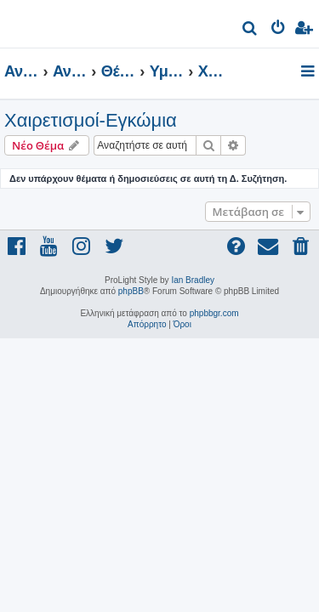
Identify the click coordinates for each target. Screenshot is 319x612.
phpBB (131, 291)
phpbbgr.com (214, 313)
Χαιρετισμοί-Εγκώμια (90, 120)
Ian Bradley (192, 280)
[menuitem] (250, 30)
